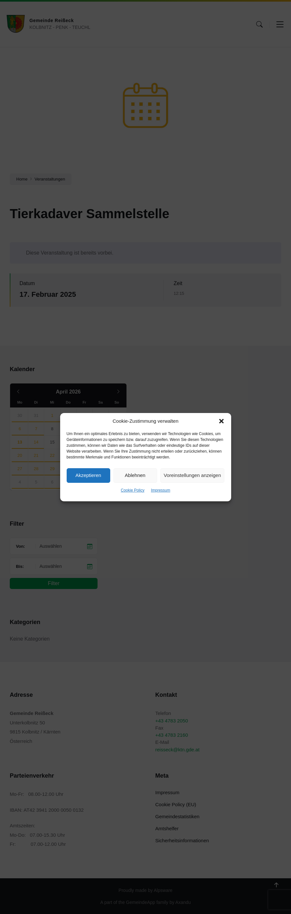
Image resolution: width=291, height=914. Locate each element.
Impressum (160, 490)
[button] (221, 421)
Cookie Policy (132, 490)
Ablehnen (135, 475)
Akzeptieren (88, 475)
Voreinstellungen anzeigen (192, 475)
